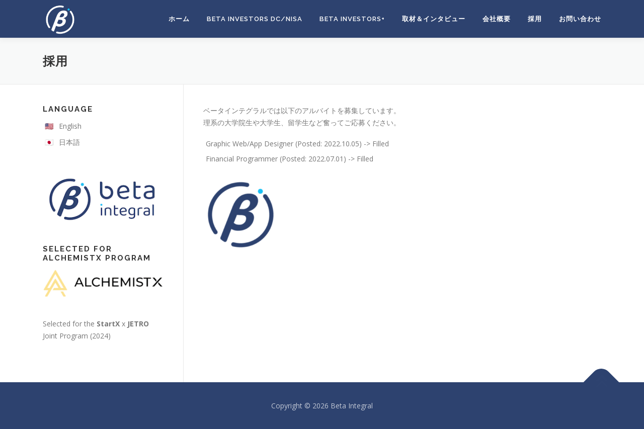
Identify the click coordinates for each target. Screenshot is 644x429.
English (70, 126)
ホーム (179, 19)
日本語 (69, 142)
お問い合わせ (580, 19)
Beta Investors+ (352, 19)
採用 (535, 19)
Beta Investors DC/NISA (254, 19)
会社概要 (496, 19)
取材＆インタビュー (433, 19)
